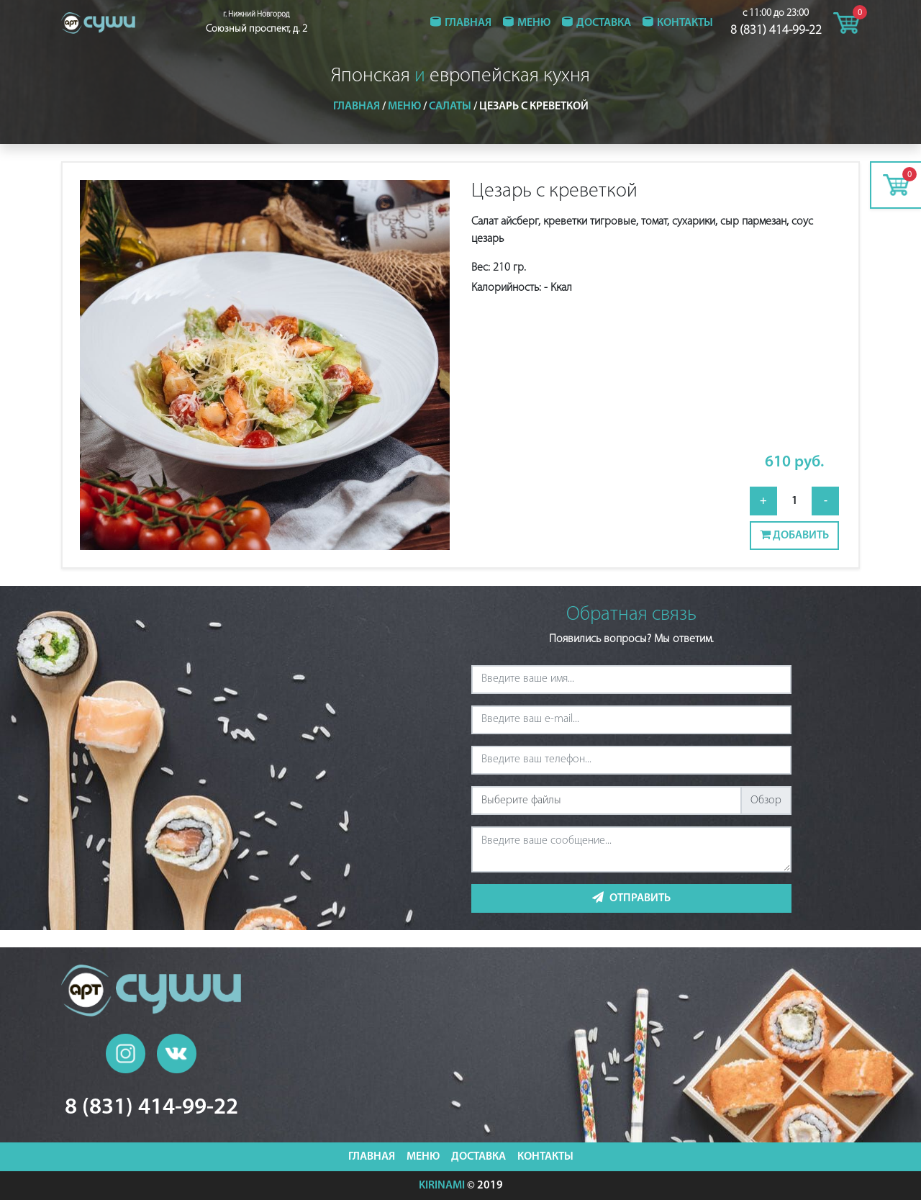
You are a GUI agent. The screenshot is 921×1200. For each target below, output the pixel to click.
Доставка (603, 23)
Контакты (685, 23)
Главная (468, 23)
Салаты (450, 106)
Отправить (631, 897)
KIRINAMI (442, 1185)
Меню (533, 23)
